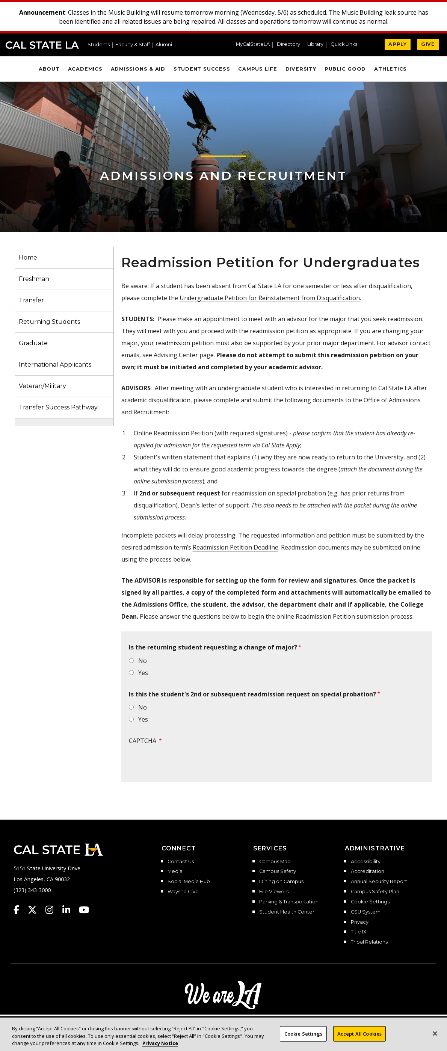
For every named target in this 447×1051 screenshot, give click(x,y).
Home (28, 257)
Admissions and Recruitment (223, 175)
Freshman (34, 278)
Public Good (345, 69)
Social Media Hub (189, 881)
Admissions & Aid (138, 69)
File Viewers (273, 891)
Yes (143, 673)
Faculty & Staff (132, 44)
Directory (288, 44)
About (49, 69)
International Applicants (55, 364)
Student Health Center (286, 912)
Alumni (164, 44)
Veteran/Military (42, 386)
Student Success (202, 69)
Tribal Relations (369, 942)
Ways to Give (183, 891)
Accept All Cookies (359, 1033)
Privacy (359, 922)
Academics (85, 69)
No (142, 661)
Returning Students (49, 321)
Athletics (390, 69)
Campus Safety (277, 871)
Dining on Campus (281, 881)
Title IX (358, 932)
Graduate (33, 343)
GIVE (428, 44)
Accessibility (366, 861)
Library (315, 44)
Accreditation (367, 871)
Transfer (31, 300)
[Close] (435, 1033)
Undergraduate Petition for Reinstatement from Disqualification (270, 298)
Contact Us (181, 861)
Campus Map (275, 861)
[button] (347, 45)
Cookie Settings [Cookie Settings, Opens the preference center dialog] (303, 1033)
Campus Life (257, 69)
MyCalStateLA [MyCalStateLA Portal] (253, 44)
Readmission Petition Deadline (235, 547)
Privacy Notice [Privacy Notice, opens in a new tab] (160, 1043)
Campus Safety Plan (375, 891)
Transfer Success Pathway (58, 407)
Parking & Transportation (289, 902)
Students (99, 44)
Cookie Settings (370, 902)
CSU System (366, 912)
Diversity (300, 69)
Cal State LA (42, 45)
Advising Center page (184, 355)
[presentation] (186, 763)
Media (175, 871)
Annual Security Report (379, 881)
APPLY (397, 44)
